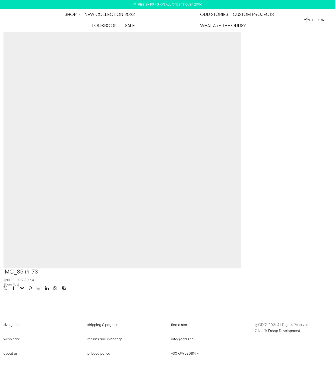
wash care (11, 339)
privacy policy (99, 353)
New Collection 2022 (110, 14)
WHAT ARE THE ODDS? (223, 25)
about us (10, 353)
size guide (11, 325)
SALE (130, 25)
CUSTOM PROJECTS (253, 14)
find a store (180, 325)
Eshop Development (284, 331)
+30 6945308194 (185, 353)
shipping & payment (103, 325)
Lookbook (106, 25)
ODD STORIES (214, 14)
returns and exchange (105, 339)
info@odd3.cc (182, 339)
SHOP (72, 14)
